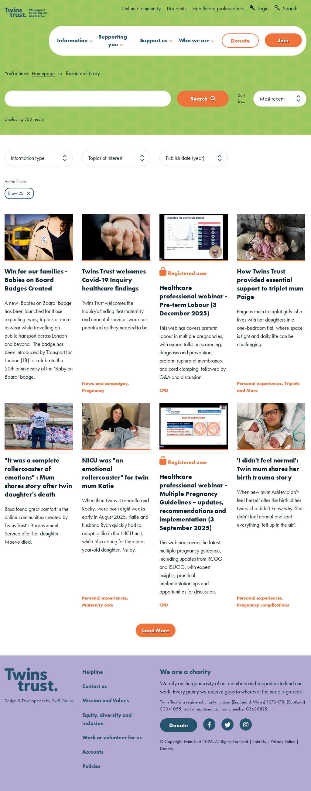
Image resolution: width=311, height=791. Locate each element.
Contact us (95, 686)
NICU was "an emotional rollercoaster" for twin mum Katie (116, 473)
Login (259, 8)
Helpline (93, 671)
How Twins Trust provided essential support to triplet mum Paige (266, 284)
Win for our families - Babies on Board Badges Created (37, 280)
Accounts (93, 751)
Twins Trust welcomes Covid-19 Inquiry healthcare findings (115, 280)
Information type (28, 157)
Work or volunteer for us (113, 737)
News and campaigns (105, 384)
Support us (153, 40)
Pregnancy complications (263, 604)
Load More (155, 630)
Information (72, 40)
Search (286, 8)
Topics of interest (105, 157)
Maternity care (97, 604)
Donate (240, 40)
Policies (91, 765)
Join (283, 40)
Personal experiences (259, 384)
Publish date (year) (185, 157)
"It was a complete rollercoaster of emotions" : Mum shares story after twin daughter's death (33, 481)
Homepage (44, 73)
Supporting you (112, 40)
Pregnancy (93, 390)
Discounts (176, 8)
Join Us (259, 741)
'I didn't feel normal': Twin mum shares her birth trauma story (269, 468)
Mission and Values (107, 700)
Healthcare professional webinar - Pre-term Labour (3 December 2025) (193, 300)
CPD (163, 390)
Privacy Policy (283, 741)
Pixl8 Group (62, 700)
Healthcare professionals (218, 8)
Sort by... (241, 98)
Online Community (141, 8)
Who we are (194, 40)
